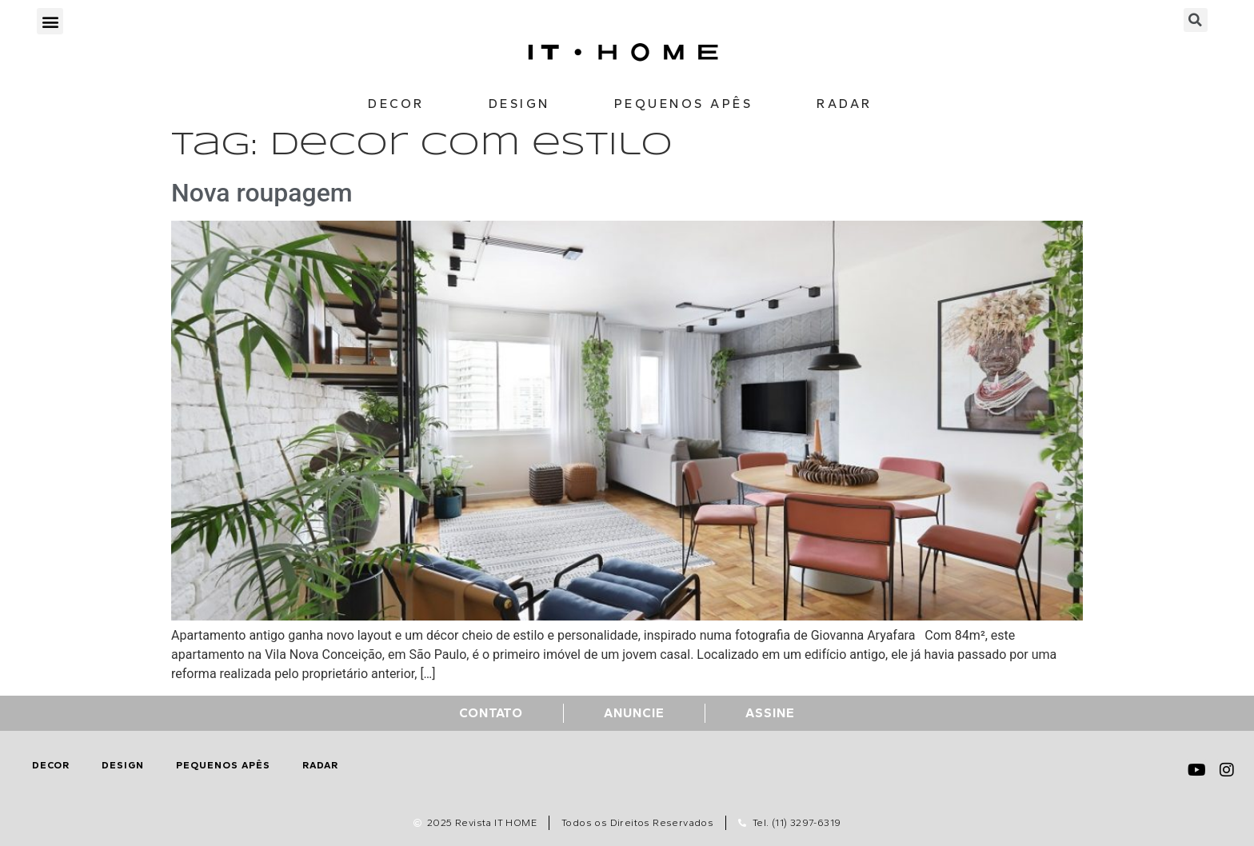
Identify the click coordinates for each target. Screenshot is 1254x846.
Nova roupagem (262, 193)
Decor (396, 103)
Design (519, 103)
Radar (845, 103)
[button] (50, 21)
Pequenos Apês (683, 103)
